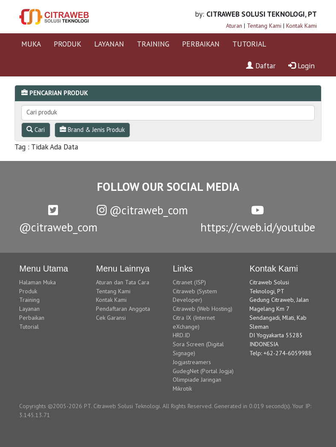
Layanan (29, 309)
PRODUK (67, 44)
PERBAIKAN (201, 44)
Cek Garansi (111, 317)
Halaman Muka (37, 282)
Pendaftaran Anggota (123, 309)
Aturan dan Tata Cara (122, 282)
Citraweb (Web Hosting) (202, 309)
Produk (28, 291)
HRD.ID (181, 335)
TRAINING (153, 44)
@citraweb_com (142, 210)
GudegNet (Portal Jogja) (203, 371)
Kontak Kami (301, 25)
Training (29, 300)
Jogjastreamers (192, 362)
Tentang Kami (264, 25)
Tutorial (29, 326)
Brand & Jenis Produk (92, 130)
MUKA (31, 44)
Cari (35, 130)
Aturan (234, 25)
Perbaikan (31, 317)
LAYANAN (109, 44)
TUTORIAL (249, 44)
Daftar (260, 65)
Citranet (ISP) (189, 282)
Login (301, 65)
